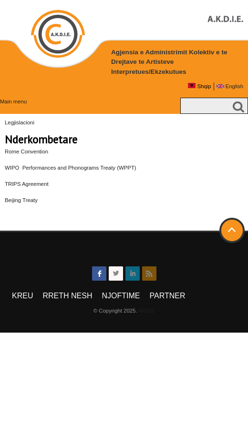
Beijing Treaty (21, 200)
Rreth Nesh (67, 296)
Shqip (199, 86)
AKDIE (146, 311)
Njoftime (121, 296)
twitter (116, 273)
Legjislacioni (19, 122)
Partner (167, 296)
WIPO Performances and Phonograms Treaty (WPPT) (70, 168)
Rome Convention (26, 151)
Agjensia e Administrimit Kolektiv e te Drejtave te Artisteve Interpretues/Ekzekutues (169, 62)
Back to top (233, 231)
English (230, 86)
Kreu (22, 296)
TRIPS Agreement (27, 184)
